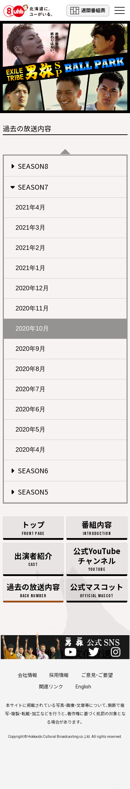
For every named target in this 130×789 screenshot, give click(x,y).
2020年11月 (32, 308)
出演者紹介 (33, 559)
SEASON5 (29, 492)
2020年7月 (30, 389)
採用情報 (59, 675)
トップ (33, 528)
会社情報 (27, 675)
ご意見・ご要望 (97, 675)
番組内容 (97, 528)
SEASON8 (29, 166)
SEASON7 (29, 187)
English (83, 686)
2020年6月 (30, 409)
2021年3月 (30, 227)
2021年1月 (30, 268)
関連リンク (51, 686)
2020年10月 (32, 328)
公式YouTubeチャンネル (97, 559)
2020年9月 (30, 348)
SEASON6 (29, 470)
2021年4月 (30, 207)
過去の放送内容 (33, 590)
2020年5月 (30, 429)
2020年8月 (30, 368)
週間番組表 (87, 10)
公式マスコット (97, 590)
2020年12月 (32, 288)
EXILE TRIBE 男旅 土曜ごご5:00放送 (65, 67)
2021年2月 (30, 247)
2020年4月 (30, 449)
